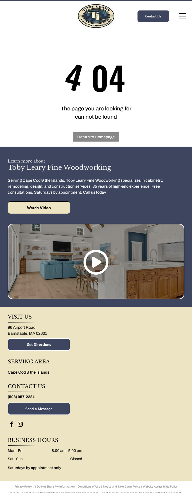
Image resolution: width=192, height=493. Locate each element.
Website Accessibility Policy (160, 486)
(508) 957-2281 (21, 397)
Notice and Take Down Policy (121, 486)
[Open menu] (182, 16)
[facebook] (11, 424)
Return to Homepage (96, 137)
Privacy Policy (23, 486)
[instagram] (20, 424)
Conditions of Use (89, 486)
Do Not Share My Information (56, 486)
